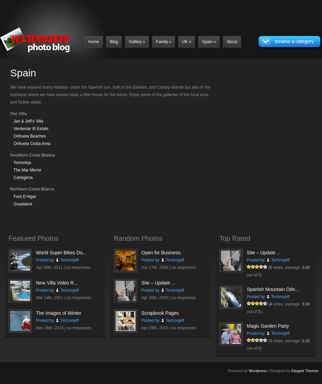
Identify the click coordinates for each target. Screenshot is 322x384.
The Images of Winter (58, 313)
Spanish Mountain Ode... (273, 289)
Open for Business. (161, 252)
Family (163, 41)
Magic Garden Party (268, 326)
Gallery (137, 41)
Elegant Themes (305, 371)
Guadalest (23, 204)
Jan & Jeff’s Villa (28, 121)
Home (93, 41)
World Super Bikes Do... (61, 252)
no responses (78, 267)
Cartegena (23, 177)
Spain (209, 41)
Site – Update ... (158, 283)
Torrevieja (22, 162)
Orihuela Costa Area (32, 143)
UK (186, 41)
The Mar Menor (27, 170)
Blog (114, 41)
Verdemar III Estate (31, 128)
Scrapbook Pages (160, 313)
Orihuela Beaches (30, 136)
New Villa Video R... (57, 283)
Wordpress (258, 371)
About (232, 41)
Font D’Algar (25, 196)
